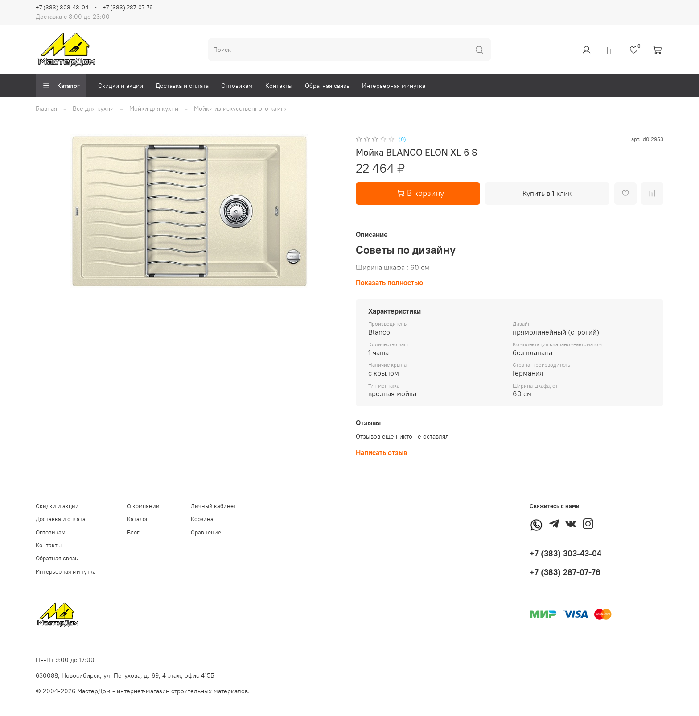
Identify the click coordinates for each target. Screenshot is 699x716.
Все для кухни (93, 108)
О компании (143, 506)
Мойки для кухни (153, 108)
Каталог (61, 86)
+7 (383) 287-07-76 (128, 7)
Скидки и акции (120, 86)
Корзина (202, 519)
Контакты (278, 86)
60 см (419, 267)
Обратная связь (327, 86)
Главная (46, 108)
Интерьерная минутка (393, 86)
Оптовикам (237, 86)
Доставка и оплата (182, 86)
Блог (133, 532)
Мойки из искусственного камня (241, 108)
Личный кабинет (213, 506)
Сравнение (206, 532)
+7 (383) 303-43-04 (62, 7)
